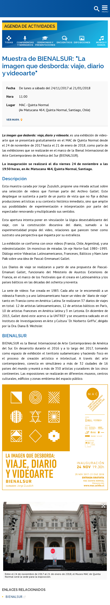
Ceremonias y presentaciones (45, 43)
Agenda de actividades (29, 26)
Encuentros (64, 42)
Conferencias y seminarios (25, 43)
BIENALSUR (14, 596)
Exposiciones (82, 42)
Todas (9, 42)
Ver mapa (14, 119)
